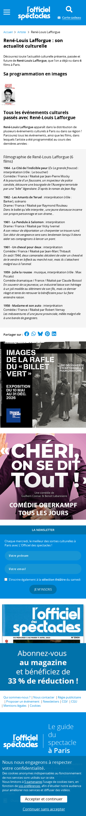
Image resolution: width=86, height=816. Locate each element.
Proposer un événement (22, 701)
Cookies (35, 706)
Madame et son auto (26, 305)
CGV (65, 701)
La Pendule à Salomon (28, 222)
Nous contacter (43, 697)
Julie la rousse (22, 272)
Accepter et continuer (44, 799)
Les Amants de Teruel (27, 197)
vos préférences (29, 786)
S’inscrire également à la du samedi (44, 579)
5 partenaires (33, 782)
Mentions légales (14, 706)
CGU (74, 701)
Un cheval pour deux (26, 247)
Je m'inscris (43, 589)
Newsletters (51, 701)
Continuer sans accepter (44, 809)
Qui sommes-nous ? (17, 697)
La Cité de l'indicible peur (30, 168)
